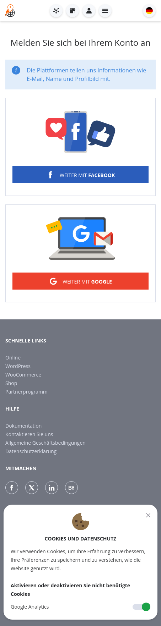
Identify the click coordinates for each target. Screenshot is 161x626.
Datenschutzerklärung (31, 451)
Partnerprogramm (26, 391)
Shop (11, 383)
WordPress (18, 366)
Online (13, 357)
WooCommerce (23, 374)
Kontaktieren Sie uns (29, 434)
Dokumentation (23, 425)
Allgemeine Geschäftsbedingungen (45, 442)
